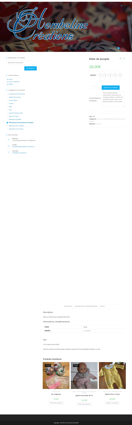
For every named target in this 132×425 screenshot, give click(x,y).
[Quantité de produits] (95, 87)
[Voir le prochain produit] (124, 58)
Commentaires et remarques (95, 99)
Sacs (10, 110)
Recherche (30, 68)
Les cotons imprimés (13, 82)
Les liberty (10, 84)
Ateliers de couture (15, 97)
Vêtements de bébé (117, 391)
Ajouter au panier (111, 87)
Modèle (93, 75)
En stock (98, 124)
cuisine (11, 103)
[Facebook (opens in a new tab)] (121, 5)
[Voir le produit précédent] (120, 58)
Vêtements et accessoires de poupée (88, 392)
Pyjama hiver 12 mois (112, 394)
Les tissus (10, 79)
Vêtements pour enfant (16, 129)
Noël (10, 107)
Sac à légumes (56, 394)
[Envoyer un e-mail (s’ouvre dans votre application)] (124, 5)
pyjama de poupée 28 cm (84, 395)
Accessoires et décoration (17, 94)
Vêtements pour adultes (16, 126)
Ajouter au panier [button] (112, 403)
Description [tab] (68, 306)
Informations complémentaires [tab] (86, 306)
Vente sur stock (102, 119)
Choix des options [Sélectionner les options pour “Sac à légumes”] (56, 403)
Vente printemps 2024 (16, 113)
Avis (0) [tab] (102, 306)
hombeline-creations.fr (19, 153)
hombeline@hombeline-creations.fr (23, 147)
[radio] (100, 75)
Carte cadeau (13, 100)
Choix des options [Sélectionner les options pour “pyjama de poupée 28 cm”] (84, 404)
